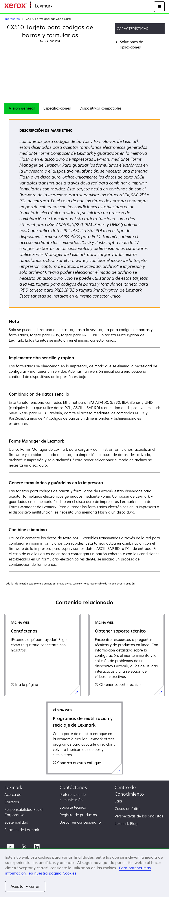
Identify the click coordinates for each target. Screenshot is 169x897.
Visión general (22, 108)
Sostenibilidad (16, 822)
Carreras (11, 802)
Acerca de (12, 794)
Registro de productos (78, 814)
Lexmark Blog (126, 823)
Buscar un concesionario (80, 822)
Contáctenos (73, 787)
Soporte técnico (73, 807)
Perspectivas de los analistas (139, 816)
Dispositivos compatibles (100, 108)
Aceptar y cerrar (25, 886)
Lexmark (13, 787)
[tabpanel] (84, 345)
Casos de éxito (127, 808)
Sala (118, 801)
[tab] (21, 108)
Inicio (56, 6)
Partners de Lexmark (21, 829)
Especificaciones (57, 108)
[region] (84, 873)
